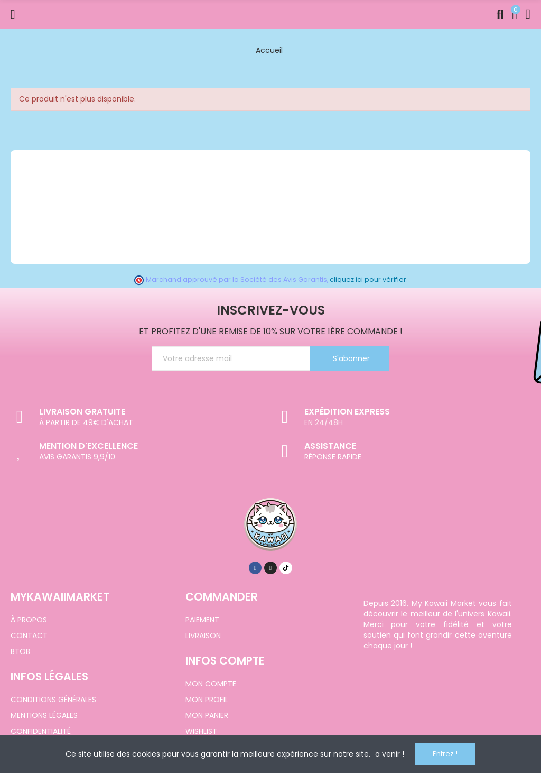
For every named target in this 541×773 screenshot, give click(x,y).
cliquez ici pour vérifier (368, 279)
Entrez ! (445, 754)
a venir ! (389, 754)
